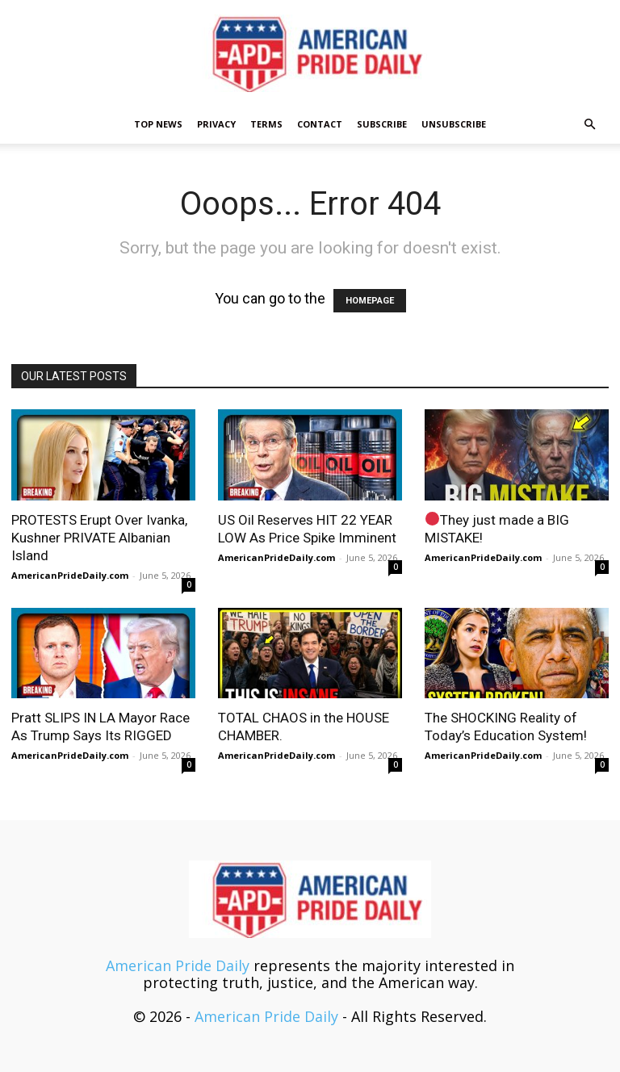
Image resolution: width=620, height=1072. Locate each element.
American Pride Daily (177, 965)
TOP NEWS (158, 124)
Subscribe (382, 124)
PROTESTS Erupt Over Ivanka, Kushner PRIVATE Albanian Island (99, 537)
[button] (589, 123)
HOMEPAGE (370, 300)
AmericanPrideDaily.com (69, 575)
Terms (266, 124)
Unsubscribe (453, 124)
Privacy (216, 124)
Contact (319, 124)
